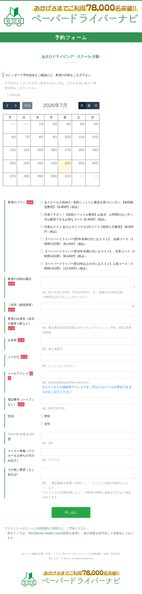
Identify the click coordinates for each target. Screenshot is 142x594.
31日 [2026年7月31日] (68, 176)
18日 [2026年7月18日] (81, 150)
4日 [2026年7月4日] (82, 124)
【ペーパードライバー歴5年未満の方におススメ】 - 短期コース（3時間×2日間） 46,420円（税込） (86, 241)
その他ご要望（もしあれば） (21, 472)
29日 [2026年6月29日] (13, 124)
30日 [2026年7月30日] (54, 176)
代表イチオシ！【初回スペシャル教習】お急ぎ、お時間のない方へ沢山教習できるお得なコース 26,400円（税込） (86, 217)
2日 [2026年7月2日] (55, 124)
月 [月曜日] (10, 117)
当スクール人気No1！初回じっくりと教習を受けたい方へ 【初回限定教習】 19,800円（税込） (86, 205)
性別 (11, 416)
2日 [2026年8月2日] (96, 176)
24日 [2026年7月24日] (68, 163)
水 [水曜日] (37, 117)
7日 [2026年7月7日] (27, 137)
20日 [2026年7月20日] (13, 163)
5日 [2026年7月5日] (96, 124)
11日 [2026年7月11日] (81, 137)
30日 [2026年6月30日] (26, 124)
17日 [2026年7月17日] (68, 150)
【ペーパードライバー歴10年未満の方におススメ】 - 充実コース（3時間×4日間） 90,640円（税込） (87, 254)
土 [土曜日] (78, 117)
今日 (27, 105)
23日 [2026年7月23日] (54, 163)
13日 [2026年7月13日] (13, 150)
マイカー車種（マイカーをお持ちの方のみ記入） (21, 455)
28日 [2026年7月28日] (26, 176)
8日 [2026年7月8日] (41, 137)
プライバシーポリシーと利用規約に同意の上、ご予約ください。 (47, 528)
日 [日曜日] (92, 117)
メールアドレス (20, 376)
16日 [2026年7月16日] (54, 150)
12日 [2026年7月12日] (95, 137)
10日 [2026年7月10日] (68, 137)
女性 (45, 423)
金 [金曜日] (64, 117)
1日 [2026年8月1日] (82, 176)
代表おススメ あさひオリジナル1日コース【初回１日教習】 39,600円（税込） (86, 229)
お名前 (16, 340)
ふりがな (17, 357)
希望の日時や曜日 (19, 281)
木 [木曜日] (51, 117)
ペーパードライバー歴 (21, 437)
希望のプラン (20, 202)
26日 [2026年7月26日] (95, 163)
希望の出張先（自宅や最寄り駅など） (21, 323)
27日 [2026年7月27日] (13, 176)
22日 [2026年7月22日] (40, 163)
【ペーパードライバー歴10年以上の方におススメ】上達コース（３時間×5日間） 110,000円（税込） (86, 266)
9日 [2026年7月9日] (55, 137)
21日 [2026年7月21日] (26, 163)
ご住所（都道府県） (21, 307)
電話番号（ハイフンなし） (21, 402)
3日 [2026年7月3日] (68, 124)
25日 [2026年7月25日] (81, 163)
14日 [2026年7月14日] (26, 150)
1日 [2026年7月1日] (41, 124)
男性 (45, 416)
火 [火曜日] (23, 117)
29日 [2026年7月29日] (40, 176)
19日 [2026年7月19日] (95, 150)
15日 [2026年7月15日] (40, 150)
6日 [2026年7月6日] (13, 137)
